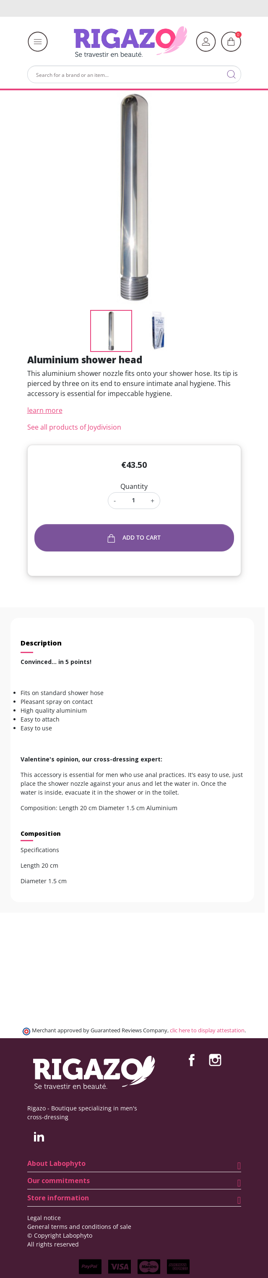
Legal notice (44, 1218)
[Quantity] (133, 500)
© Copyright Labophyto (59, 1235)
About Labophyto (56, 1163)
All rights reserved (53, 1244)
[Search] (134, 74)
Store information (58, 1197)
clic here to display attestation (207, 1030)
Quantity (134, 486)
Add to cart (134, 537)
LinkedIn (39, 1136)
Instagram (215, 1060)
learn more (44, 410)
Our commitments (58, 1180)
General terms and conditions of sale (79, 1227)
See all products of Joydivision (74, 427)
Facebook (191, 1060)
